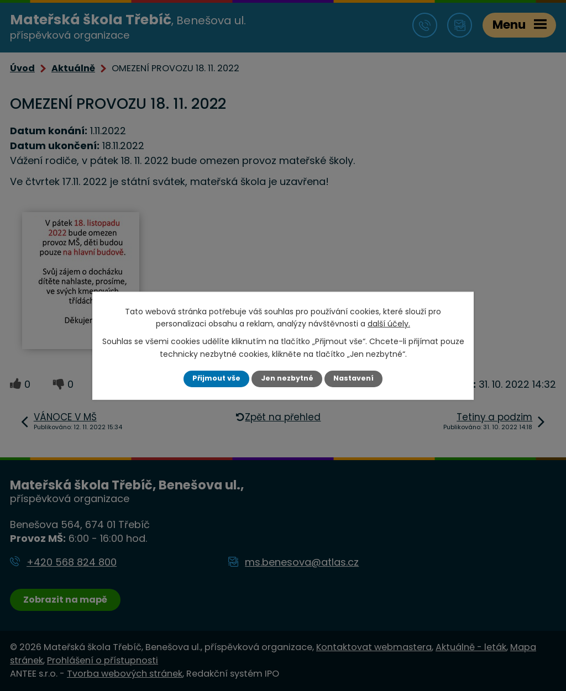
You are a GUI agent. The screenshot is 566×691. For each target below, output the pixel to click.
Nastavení (353, 378)
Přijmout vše (216, 378)
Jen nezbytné (287, 378)
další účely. (389, 323)
